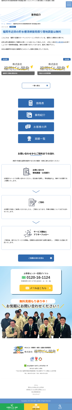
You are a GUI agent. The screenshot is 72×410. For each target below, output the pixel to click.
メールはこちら (36, 288)
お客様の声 (36, 126)
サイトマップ (36, 394)
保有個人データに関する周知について (36, 389)
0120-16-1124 (38, 277)
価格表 (36, 103)
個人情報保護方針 (36, 391)
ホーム (3, 24)
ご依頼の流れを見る (36, 258)
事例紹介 (9, 24)
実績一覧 (36, 138)
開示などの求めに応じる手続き (36, 387)
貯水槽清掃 (59, 42)
